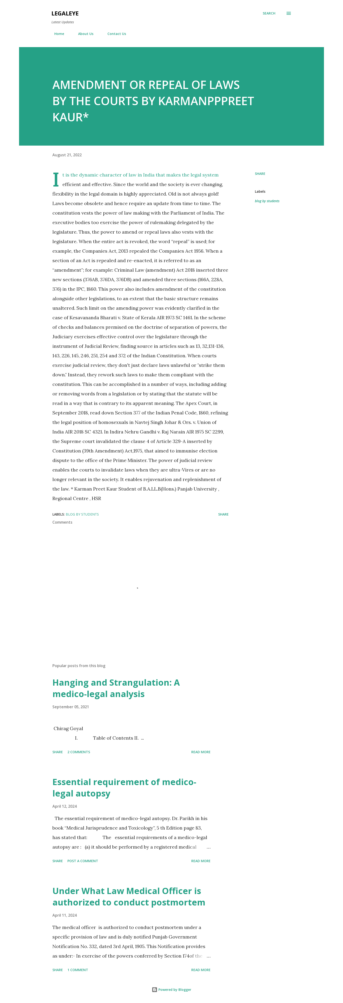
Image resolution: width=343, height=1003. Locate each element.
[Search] (269, 13)
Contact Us (114, 33)
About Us (83, 33)
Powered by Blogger (171, 989)
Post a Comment (82, 861)
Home (56, 33)
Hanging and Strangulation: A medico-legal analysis (116, 688)
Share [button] (260, 173)
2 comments (78, 752)
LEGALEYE (65, 13)
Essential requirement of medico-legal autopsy (124, 787)
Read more (201, 752)
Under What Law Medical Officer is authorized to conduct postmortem (128, 896)
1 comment (77, 970)
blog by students (267, 201)
